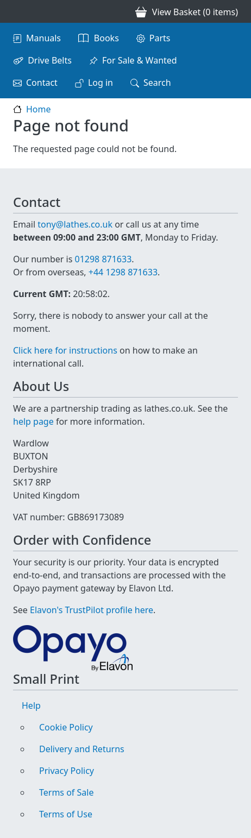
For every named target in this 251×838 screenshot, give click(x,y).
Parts (160, 38)
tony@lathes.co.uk (74, 224)
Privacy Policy (66, 771)
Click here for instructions (65, 350)
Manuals (43, 38)
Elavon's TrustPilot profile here (91, 610)
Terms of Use (65, 814)
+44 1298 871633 (123, 272)
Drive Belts (50, 60)
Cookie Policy (66, 727)
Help (31, 705)
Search (157, 83)
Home (38, 109)
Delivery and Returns (81, 749)
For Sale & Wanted (139, 60)
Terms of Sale (66, 792)
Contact (42, 83)
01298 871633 (102, 259)
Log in (100, 83)
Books (106, 38)
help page (33, 421)
